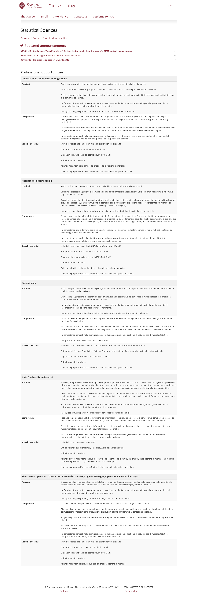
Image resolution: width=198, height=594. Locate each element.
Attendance (60, 16)
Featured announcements (43, 45)
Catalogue (25, 38)
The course (28, 16)
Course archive (131, 591)
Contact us (80, 16)
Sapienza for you (103, 16)
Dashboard (65, 591)
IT (165, 5)
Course (36, 38)
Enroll (44, 16)
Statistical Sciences (39, 30)
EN (171, 5)
